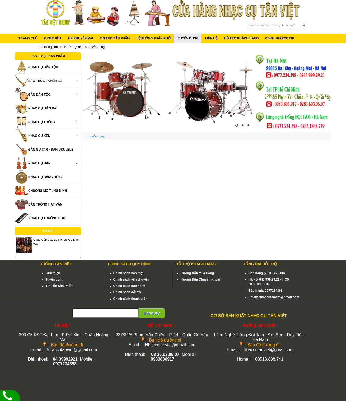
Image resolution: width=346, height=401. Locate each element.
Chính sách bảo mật (128, 273)
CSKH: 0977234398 (279, 38)
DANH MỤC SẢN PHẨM (48, 56)
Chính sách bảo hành (129, 286)
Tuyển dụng (54, 279)
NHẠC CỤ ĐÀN (39, 163)
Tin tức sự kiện (72, 47)
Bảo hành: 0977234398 (266, 290)
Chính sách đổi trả (127, 292)
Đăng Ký (152, 313)
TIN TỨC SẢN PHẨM (115, 38)
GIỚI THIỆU (52, 38)
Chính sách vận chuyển (131, 279)
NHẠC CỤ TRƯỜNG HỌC (46, 218)
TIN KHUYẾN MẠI (80, 38)
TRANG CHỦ (28, 38)
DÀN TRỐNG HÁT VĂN (45, 204)
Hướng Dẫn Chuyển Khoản (201, 279)
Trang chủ (51, 47)
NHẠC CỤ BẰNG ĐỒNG (45, 177)
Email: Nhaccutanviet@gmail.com (274, 297)
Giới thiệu (53, 273)
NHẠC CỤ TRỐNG (41, 122)
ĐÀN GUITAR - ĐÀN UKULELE (50, 149)
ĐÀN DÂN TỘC (39, 94)
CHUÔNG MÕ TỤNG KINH (47, 191)
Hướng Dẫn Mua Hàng (197, 273)
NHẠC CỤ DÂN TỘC (43, 67)
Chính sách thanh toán (130, 299)
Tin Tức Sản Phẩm (59, 286)
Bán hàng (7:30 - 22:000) (267, 273)
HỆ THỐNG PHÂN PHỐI (153, 38)
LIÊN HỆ (211, 38)
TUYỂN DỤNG (188, 38)
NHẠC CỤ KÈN (39, 136)
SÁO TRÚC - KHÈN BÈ (45, 81)
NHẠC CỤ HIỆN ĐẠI (42, 108)
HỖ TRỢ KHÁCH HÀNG (241, 38)
